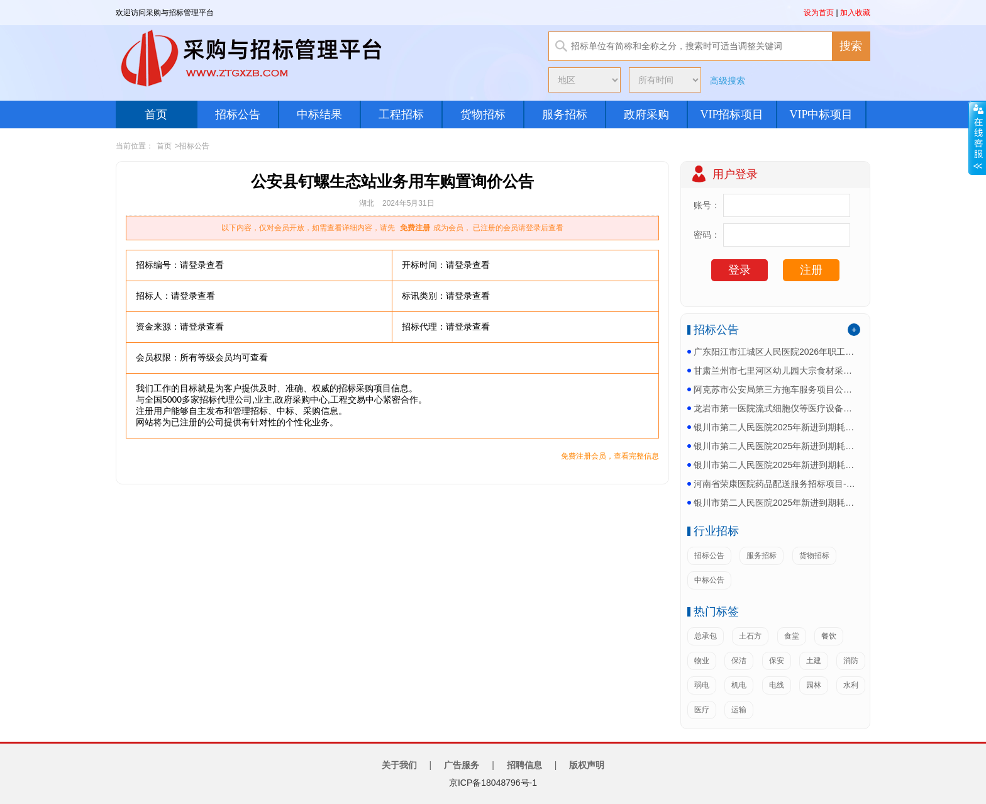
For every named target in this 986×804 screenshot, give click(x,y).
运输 (738, 709)
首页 (156, 114)
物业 (701, 660)
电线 (776, 685)
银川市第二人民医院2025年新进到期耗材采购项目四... (775, 427)
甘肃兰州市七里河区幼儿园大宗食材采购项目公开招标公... (775, 371)
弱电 (701, 685)
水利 (850, 685)
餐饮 (828, 636)
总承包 (705, 636)
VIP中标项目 (821, 114)
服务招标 (564, 114)
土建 (813, 660)
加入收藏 (855, 12)
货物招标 (483, 114)
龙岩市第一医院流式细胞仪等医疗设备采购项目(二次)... (775, 408)
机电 (738, 685)
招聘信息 (524, 765)
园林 (813, 685)
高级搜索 (727, 80)
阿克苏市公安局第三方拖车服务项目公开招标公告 (775, 389)
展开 (977, 138)
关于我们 (399, 765)
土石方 (750, 636)
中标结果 (319, 114)
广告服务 (461, 765)
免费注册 (415, 227)
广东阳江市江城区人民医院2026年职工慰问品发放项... (775, 352)
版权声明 (586, 765)
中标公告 (709, 580)
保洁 (738, 660)
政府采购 (646, 114)
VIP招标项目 (731, 114)
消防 (850, 660)
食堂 (791, 636)
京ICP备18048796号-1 (493, 783)
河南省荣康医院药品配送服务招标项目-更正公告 (775, 484)
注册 (811, 270)
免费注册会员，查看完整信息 (610, 456)
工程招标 (401, 114)
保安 (776, 660)
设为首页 (819, 12)
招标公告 (237, 114)
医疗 (701, 709)
